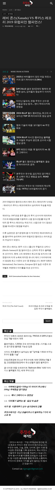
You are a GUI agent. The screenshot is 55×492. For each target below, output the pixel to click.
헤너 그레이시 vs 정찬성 (22, 395)
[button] (4, 3)
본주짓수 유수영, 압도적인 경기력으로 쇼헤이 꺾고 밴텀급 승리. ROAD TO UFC (33, 176)
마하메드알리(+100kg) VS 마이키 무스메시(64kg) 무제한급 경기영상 (25, 388)
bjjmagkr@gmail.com (33, 468)
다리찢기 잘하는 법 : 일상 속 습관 (23, 400)
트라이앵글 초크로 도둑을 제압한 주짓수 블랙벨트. (40, 307)
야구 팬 (7, 406)
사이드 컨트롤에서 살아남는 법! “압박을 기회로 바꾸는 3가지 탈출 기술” (28, 353)
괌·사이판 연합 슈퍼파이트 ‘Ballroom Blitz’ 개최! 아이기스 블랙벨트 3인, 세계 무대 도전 (27, 369)
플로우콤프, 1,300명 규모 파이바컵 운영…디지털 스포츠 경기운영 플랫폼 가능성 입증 (27, 345)
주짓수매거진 (9, 26)
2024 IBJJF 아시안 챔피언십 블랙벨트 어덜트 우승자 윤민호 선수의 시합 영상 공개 (33, 140)
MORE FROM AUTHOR (20, 72)
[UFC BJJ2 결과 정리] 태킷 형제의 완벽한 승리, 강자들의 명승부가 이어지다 (33, 92)
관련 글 (5, 72)
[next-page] (51, 71)
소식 (10, 10)
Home (5, 10)
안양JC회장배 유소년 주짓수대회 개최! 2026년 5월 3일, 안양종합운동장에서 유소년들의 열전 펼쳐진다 (27, 361)
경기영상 (18, 10)
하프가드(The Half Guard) (13, 306)
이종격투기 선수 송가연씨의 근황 (26, 406)
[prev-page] (47, 71)
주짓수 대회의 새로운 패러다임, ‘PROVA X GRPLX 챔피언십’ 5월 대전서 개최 (28, 337)
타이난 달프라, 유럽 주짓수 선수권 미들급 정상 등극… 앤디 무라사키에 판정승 (33, 104)
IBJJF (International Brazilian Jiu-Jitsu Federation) (24, 276)
